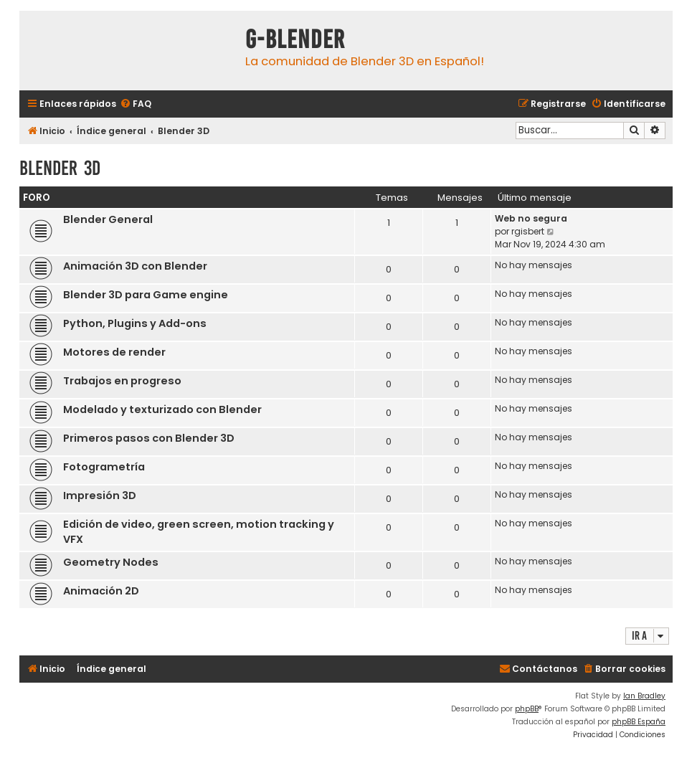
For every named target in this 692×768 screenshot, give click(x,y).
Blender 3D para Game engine (145, 295)
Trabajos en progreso (122, 381)
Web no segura (531, 218)
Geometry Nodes (110, 562)
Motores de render (114, 352)
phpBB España (638, 721)
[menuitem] (135, 104)
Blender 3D (59, 168)
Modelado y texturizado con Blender (162, 409)
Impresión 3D (99, 495)
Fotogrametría (104, 467)
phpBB (527, 708)
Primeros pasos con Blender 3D (148, 438)
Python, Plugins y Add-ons (135, 323)
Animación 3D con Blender (135, 266)
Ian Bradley (644, 696)
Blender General (108, 219)
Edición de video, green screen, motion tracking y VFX (198, 531)
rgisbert (527, 231)
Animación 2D (101, 591)
